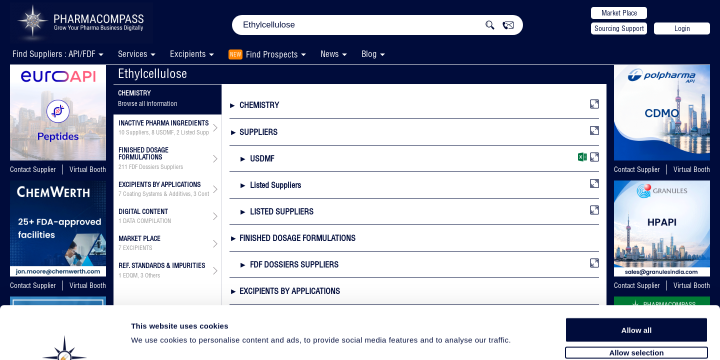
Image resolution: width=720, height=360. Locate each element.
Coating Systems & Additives (156, 194)
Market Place (619, 13)
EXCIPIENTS (137, 248)
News (329, 53)
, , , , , (163, 194)
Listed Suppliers (200, 132)
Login (682, 28)
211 (123, 167)
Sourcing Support (619, 28)
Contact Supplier (33, 170)
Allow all (637, 276)
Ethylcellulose (152, 73)
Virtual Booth (88, 170)
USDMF (165, 132)
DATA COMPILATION (147, 221)
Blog (369, 53)
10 (121, 132)
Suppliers (137, 132)
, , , (163, 132)
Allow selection (636, 298)
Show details (525, 340)
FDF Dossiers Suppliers (156, 167)
